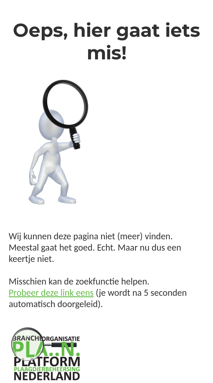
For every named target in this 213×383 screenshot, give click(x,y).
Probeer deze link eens (51, 292)
